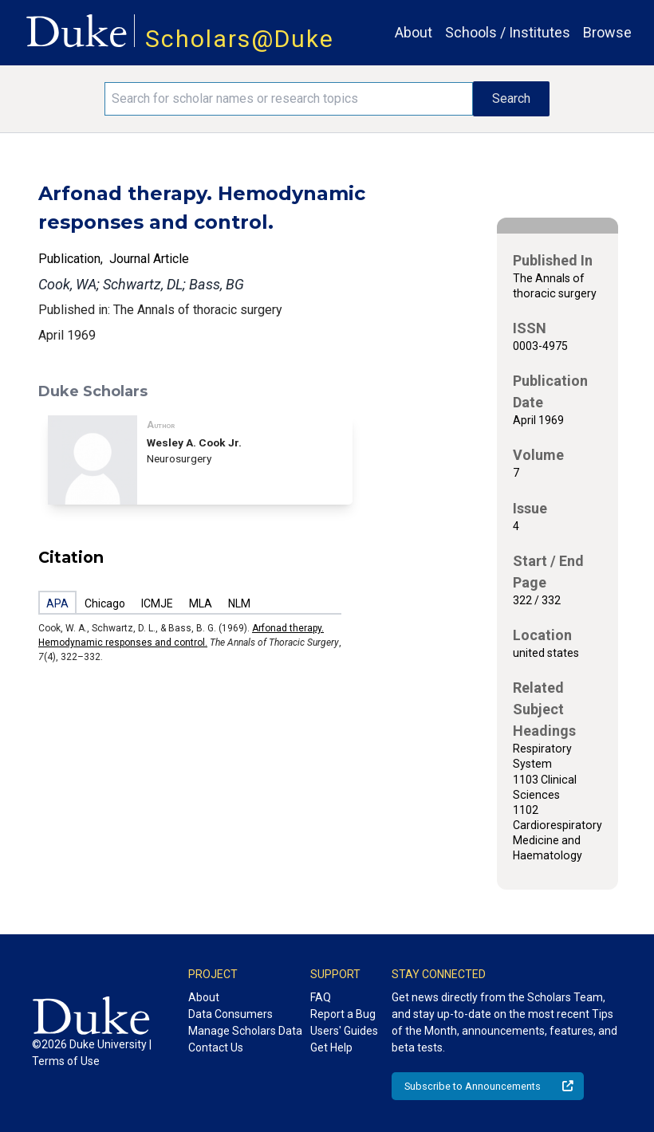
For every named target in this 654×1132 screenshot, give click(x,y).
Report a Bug (343, 1014)
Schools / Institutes (507, 32)
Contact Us (215, 1047)
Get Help (331, 1047)
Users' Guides (344, 1030)
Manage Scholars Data (245, 1030)
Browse (607, 32)
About (413, 32)
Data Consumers (230, 1014)
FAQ (320, 997)
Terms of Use (66, 1061)
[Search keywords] (288, 99)
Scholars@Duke (239, 39)
